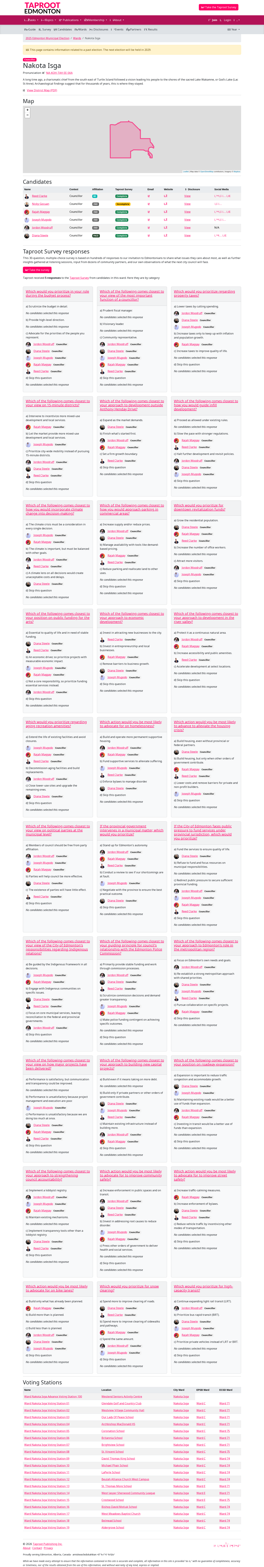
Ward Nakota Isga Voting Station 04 (46, 1424)
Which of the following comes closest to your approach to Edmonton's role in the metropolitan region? (206, 945)
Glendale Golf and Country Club (121, 1403)
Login (225, 20)
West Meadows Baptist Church (121, 1514)
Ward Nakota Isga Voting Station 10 (46, 1465)
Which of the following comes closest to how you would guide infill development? (206, 405)
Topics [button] (47, 20)
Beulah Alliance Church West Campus (125, 1479)
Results (150, 29)
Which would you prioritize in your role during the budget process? (57, 293)
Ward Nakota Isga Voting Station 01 (46, 1403)
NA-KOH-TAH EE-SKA (59, 73)
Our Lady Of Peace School (118, 1417)
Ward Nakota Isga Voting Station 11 (46, 1472)
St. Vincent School (113, 1451)
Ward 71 (224, 1403)
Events (117, 29)
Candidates (63, 29)
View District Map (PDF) (42, 90)
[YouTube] (227, 1546)
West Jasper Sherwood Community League (128, 1493)
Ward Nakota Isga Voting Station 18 (46, 1520)
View (187, 196)
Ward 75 (224, 1431)
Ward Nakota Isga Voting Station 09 (46, 1458)
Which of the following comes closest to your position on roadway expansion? (206, 1062)
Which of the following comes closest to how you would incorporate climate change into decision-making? (58, 509)
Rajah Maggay (41, 212)
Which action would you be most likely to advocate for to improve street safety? (205, 1175)
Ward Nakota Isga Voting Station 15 (46, 1500)
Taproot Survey (79, 278)
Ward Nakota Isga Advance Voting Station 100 (53, 1396)
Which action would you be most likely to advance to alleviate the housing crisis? (205, 726)
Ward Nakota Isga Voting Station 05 (46, 1431)
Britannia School (112, 1438)
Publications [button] (69, 20)
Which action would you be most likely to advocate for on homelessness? (131, 724)
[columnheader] (45, 189)
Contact (37, 1548)
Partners (133, 29)
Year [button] (232, 29)
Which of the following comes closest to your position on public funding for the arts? (58, 617)
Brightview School (113, 1445)
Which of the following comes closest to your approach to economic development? (132, 617)
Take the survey (37, 270)
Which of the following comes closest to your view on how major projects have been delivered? (58, 1064)
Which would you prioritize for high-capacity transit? (203, 1288)
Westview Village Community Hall (123, 1410)
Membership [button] (94, 20)
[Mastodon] (231, 1546)
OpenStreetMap (206, 172)
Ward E (200, 1486)
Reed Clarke (39, 196)
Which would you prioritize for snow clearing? (129, 1288)
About (26, 1548)
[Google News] (215, 1546)
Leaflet (186, 172)
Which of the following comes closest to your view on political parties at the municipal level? (58, 830)
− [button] (27, 115)
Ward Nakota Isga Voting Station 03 (46, 1417)
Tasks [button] (30, 20)
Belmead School (112, 1520)
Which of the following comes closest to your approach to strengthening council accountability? (58, 1175)
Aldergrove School (113, 1527)
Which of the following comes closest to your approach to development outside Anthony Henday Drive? (132, 405)
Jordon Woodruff (42, 227)
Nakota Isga (181, 1396)
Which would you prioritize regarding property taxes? (204, 293)
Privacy (48, 1548)
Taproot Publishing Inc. (47, 1544)
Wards (81, 29)
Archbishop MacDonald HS (118, 1424)
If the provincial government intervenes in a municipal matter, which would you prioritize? (131, 830)
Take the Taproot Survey (218, 7)
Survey (44, 29)
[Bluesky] (235, 1546)
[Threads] (239, 1546)
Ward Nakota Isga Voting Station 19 (46, 1527)
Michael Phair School (115, 1465)
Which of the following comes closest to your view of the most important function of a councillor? (132, 295)
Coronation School (113, 1431)
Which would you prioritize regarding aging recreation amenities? (56, 724)
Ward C (201, 1403)
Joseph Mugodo (42, 219)
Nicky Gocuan (40, 204)
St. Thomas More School (117, 1486)
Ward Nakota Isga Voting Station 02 (46, 1410)
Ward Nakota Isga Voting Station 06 (46, 1438)
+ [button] (27, 110)
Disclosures (98, 29)
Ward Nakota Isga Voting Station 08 (46, 1451)
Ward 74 (224, 1458)
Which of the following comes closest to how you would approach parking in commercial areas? (132, 509)
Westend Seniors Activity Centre (122, 1396)
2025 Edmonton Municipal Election (47, 38)
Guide (30, 29)
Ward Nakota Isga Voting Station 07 (46, 1445)
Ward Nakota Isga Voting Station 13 (46, 1486)
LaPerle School (111, 1472)
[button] (236, 20)
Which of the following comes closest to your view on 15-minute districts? (58, 403)
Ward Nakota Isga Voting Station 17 (46, 1514)
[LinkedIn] (223, 1546)
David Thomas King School (118, 1458)
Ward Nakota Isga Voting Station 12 (46, 1479)
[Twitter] (219, 1546)
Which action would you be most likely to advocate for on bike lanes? (57, 1288)
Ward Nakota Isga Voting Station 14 (46, 1493)
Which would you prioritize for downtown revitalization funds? (199, 507)
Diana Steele (40, 235)
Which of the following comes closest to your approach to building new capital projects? (132, 1064)
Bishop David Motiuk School (119, 1507)
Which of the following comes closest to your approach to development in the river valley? (206, 617)
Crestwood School (113, 1500)
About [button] (116, 20)
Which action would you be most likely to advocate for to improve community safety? (131, 1175)
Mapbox (237, 172)
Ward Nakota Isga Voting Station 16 (46, 1507)
